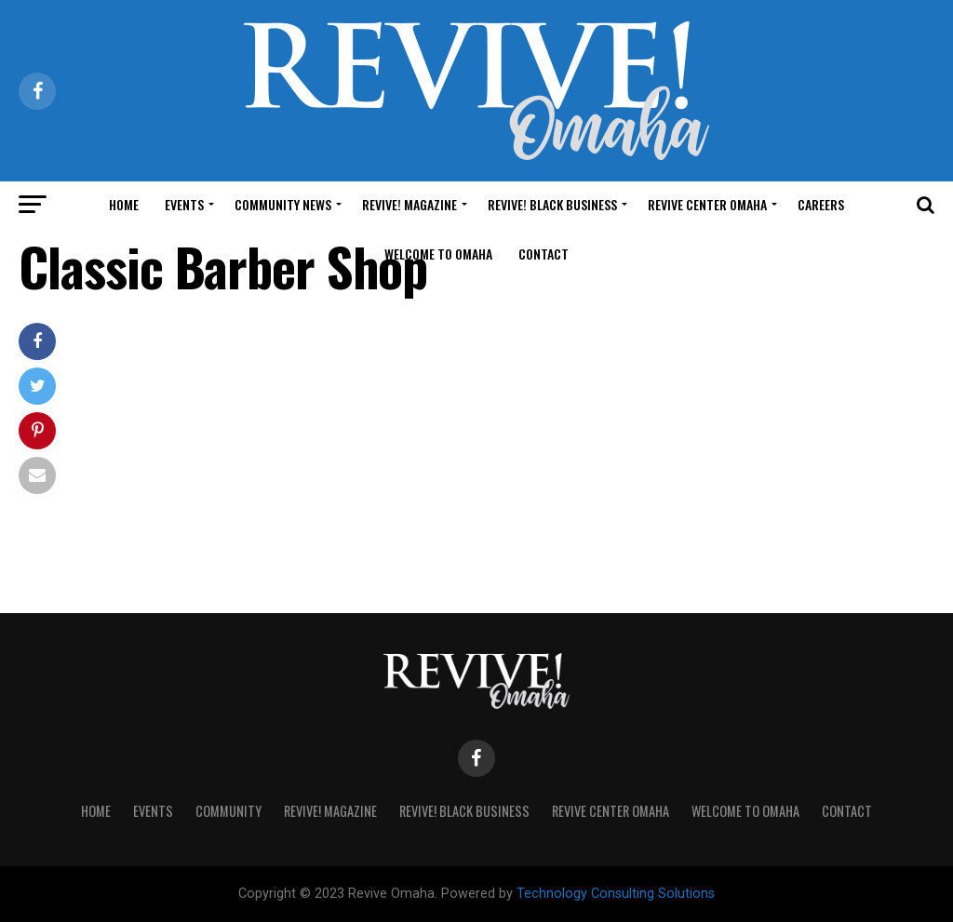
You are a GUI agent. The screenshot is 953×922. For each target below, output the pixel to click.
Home (124, 204)
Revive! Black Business (552, 204)
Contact (543, 253)
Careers (821, 204)
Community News (283, 204)
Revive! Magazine (409, 204)
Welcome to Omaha (438, 253)
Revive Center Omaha (707, 204)
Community (228, 811)
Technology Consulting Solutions (616, 894)
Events (184, 204)
